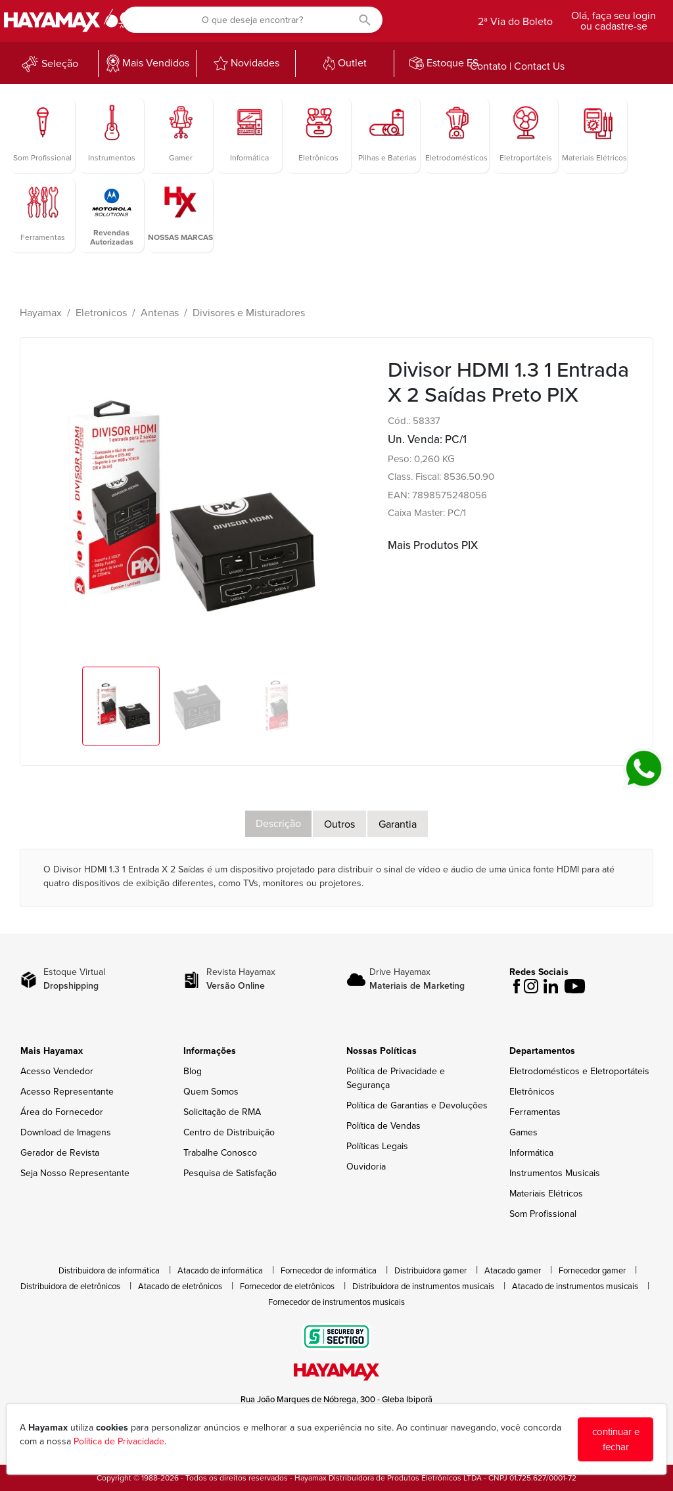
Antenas (160, 313)
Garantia (398, 824)
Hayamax (41, 313)
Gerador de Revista (59, 1152)
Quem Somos (211, 1091)
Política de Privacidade (119, 1441)
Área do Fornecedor (61, 1112)
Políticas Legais (377, 1146)
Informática (531, 1152)
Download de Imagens (65, 1132)
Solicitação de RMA (222, 1112)
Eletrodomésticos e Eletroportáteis (579, 1071)
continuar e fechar (615, 1439)
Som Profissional (542, 1213)
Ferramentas (535, 1112)
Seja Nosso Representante (74, 1173)
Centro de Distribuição (229, 1132)
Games (523, 1132)
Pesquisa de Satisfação (230, 1173)
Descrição (278, 823)
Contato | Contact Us (517, 66)
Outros (339, 824)
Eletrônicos (532, 1091)
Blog (192, 1071)
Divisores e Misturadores (249, 313)
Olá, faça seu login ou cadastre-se (613, 21)
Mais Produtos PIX (433, 545)
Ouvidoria (366, 1166)
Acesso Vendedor (56, 1071)
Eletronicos (101, 313)
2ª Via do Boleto (515, 21)
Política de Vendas (383, 1125)
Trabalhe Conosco (220, 1152)
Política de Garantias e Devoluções (417, 1105)
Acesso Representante (67, 1091)
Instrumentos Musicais (554, 1173)
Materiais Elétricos (546, 1193)
